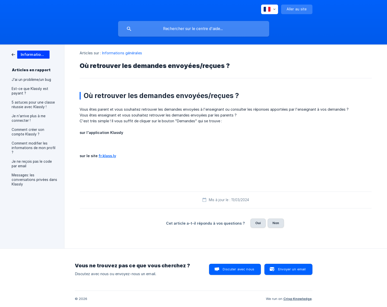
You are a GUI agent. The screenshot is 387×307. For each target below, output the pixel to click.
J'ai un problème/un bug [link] (31, 80)
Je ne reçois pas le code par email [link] (32, 163)
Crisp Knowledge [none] (297, 299)
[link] (31, 54)
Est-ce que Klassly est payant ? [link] (30, 91)
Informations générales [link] (122, 53)
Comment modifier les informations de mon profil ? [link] (33, 147)
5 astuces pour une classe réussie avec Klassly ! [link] (33, 104)
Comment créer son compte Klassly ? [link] (28, 132)
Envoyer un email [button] (292, 269)
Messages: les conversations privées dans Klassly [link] (34, 179)
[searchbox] (193, 29)
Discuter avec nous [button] (238, 269)
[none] (269, 9)
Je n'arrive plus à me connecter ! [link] (28, 118)
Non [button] (275, 223)
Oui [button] (258, 223)
